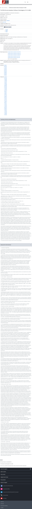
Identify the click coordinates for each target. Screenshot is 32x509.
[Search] (25, 2)
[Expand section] (30, 469)
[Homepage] (0, 7)
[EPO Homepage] (5, 2)
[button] (16, 119)
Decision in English (7, 27)
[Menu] (28, 2)
